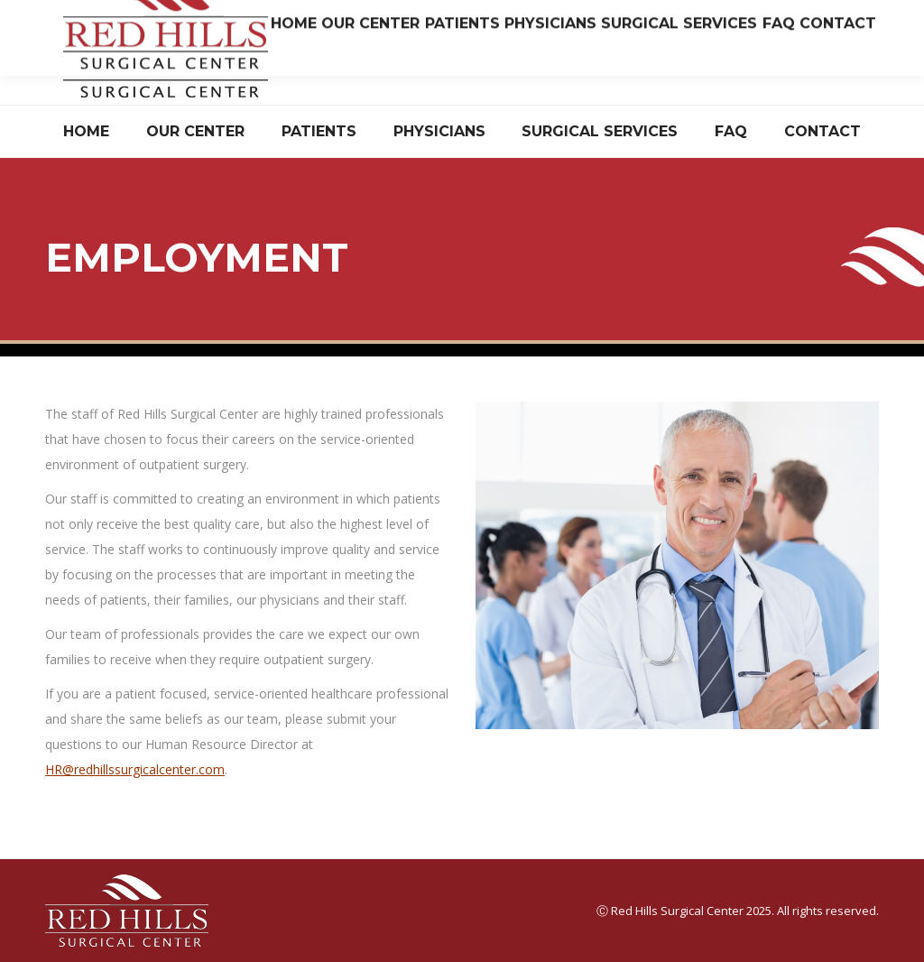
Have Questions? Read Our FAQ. (790, 66)
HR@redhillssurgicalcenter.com (135, 769)
